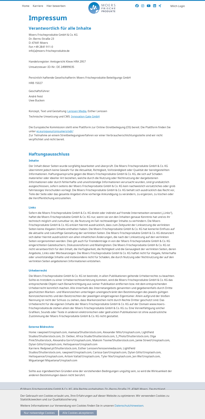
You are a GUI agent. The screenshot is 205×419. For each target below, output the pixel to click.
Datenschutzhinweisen (129, 405)
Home (25, 6)
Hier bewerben (56, 6)
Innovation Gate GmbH (85, 116)
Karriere (38, 6)
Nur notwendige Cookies (39, 413)
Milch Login (177, 6)
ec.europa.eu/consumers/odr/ (54, 131)
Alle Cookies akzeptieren (78, 413)
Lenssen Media (76, 111)
